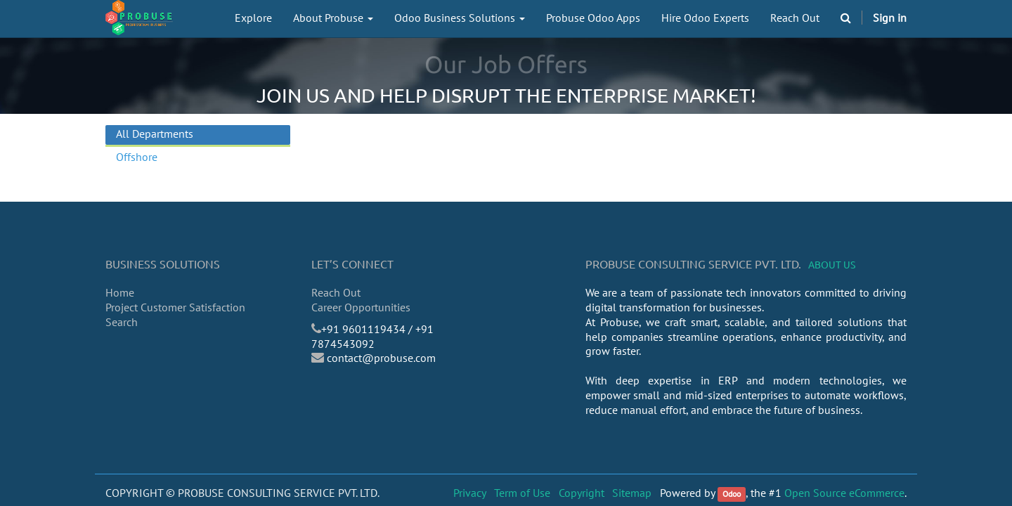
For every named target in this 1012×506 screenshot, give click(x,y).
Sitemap (631, 493)
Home (119, 292)
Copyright (581, 493)
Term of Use (522, 493)
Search (121, 322)
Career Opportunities (360, 307)
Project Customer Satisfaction (175, 307)
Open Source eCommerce (844, 493)
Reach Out (336, 292)
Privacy (469, 493)
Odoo (731, 493)
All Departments (154, 133)
